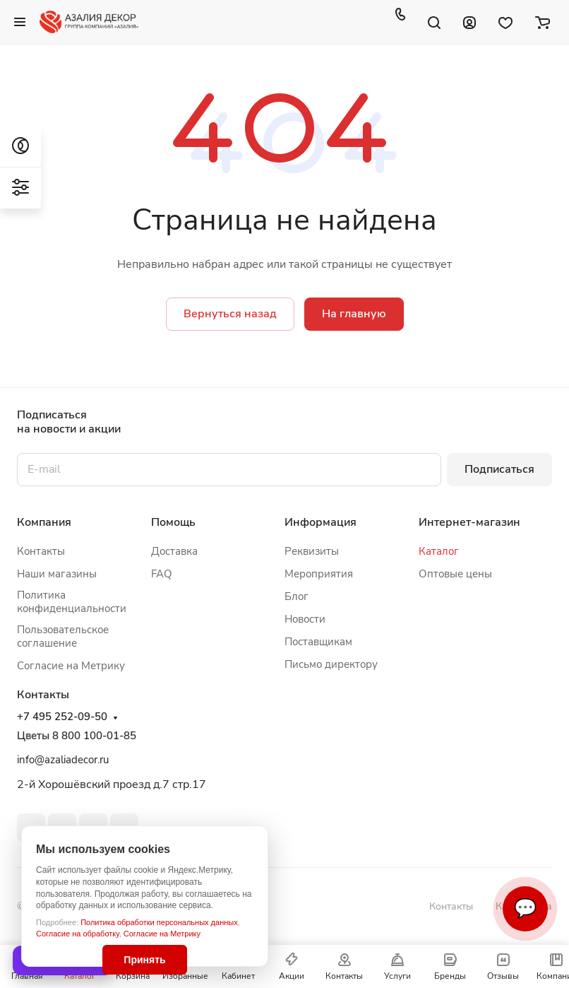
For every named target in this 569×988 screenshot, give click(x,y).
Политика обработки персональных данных (159, 922)
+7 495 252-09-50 (62, 717)
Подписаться (499, 469)
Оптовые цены (455, 574)
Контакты (41, 551)
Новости (304, 619)
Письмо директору (331, 664)
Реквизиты (311, 551)
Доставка (174, 551)
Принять (144, 959)
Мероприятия (318, 574)
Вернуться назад (230, 314)
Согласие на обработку (77, 933)
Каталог (439, 551)
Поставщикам (318, 642)
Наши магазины (57, 574)
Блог (296, 596)
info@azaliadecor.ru (63, 760)
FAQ (161, 574)
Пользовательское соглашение (63, 636)
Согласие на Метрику (162, 933)
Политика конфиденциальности (71, 602)
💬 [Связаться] (525, 908)
